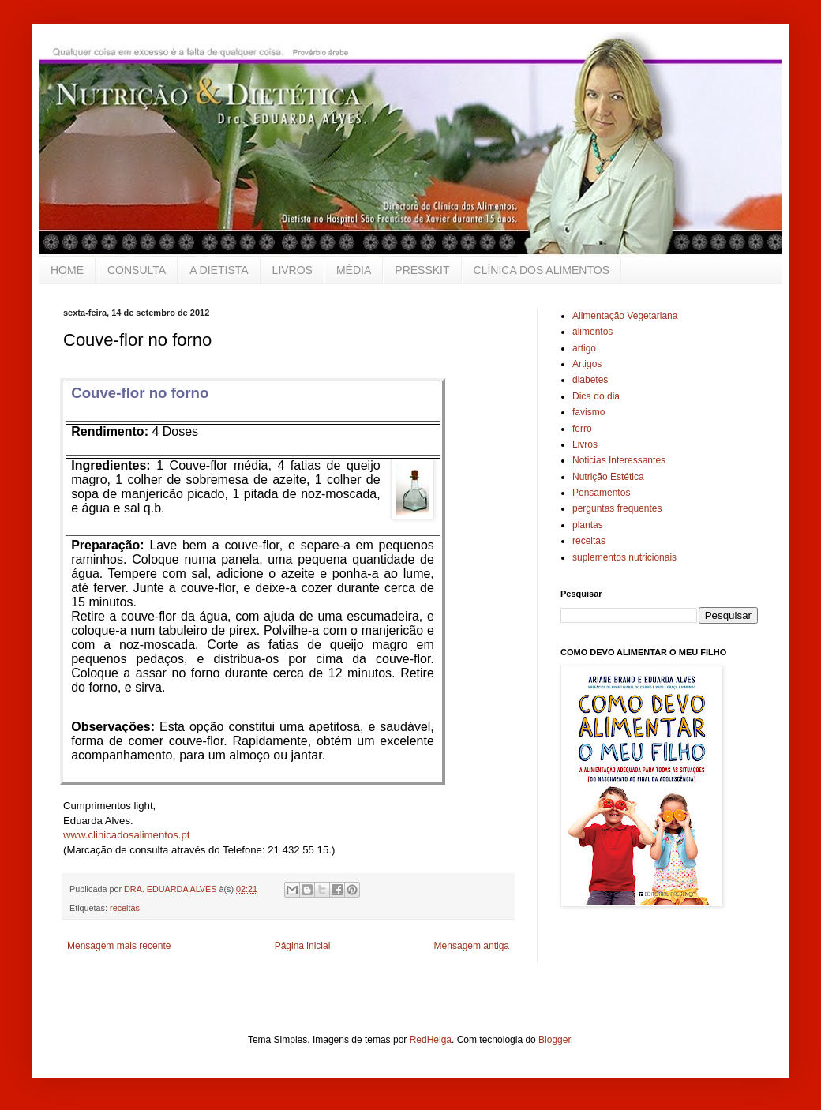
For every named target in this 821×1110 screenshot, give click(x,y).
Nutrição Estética (608, 476)
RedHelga (431, 1039)
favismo (588, 412)
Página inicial (303, 945)
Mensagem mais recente (119, 945)
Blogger (554, 1039)
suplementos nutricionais (624, 557)
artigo (584, 348)
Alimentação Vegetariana (624, 315)
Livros (585, 444)
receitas (125, 908)
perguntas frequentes (617, 508)
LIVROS (292, 270)
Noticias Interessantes (618, 460)
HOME (67, 270)
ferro (582, 428)
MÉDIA (353, 270)
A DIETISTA (218, 270)
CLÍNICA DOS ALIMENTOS (541, 270)
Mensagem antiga (471, 945)
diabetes (590, 379)
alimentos (592, 331)
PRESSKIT (422, 270)
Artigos (587, 363)
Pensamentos (601, 492)
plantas (587, 525)
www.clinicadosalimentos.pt (126, 835)
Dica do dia (596, 396)
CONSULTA (136, 270)
